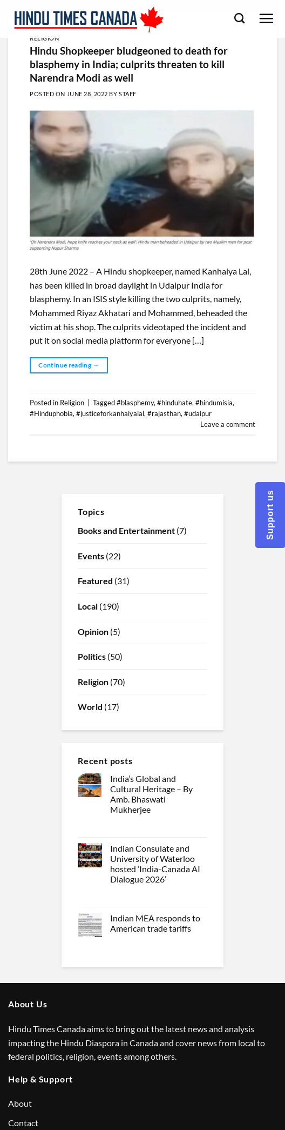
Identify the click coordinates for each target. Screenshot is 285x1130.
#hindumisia (214, 402)
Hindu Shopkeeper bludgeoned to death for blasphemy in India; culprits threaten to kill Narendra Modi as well (129, 64)
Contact (23, 1123)
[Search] (239, 18)
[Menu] (266, 18)
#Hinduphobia (51, 413)
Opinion (93, 631)
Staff (128, 93)
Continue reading (68, 365)
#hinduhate (174, 402)
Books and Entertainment (126, 530)
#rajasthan (164, 413)
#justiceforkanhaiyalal (110, 413)
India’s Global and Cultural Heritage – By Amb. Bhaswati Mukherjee (151, 794)
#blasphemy (135, 402)
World (90, 706)
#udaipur (198, 413)
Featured (95, 581)
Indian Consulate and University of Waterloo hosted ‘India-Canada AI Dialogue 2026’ (155, 864)
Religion (44, 38)
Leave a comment (227, 424)
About (20, 1103)
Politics (92, 656)
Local (88, 606)
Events (91, 556)
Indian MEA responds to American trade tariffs (155, 923)
